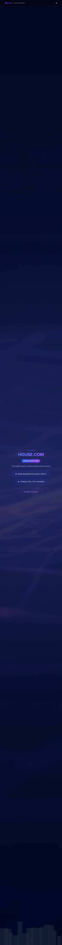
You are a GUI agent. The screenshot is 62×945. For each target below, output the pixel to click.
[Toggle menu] (56, 3)
